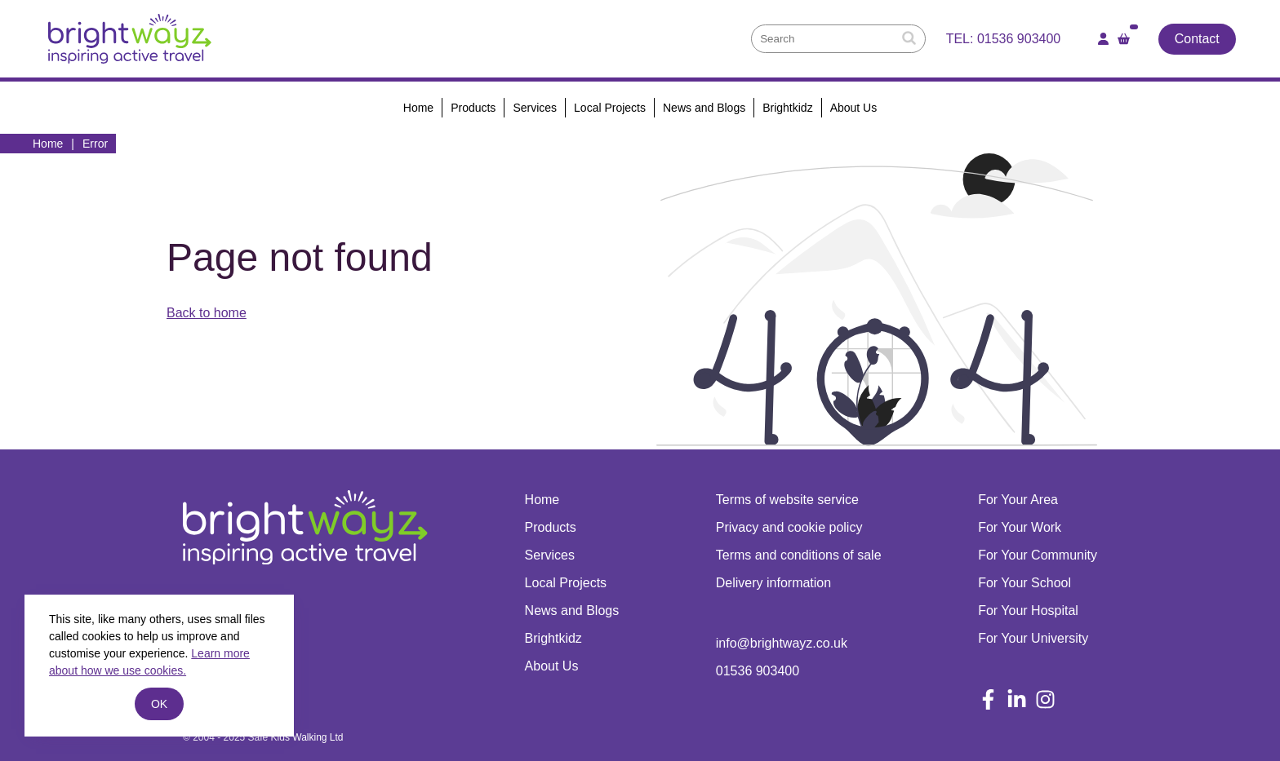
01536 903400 (1018, 39)
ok (159, 703)
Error (95, 143)
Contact (1197, 39)
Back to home (207, 313)
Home (48, 143)
